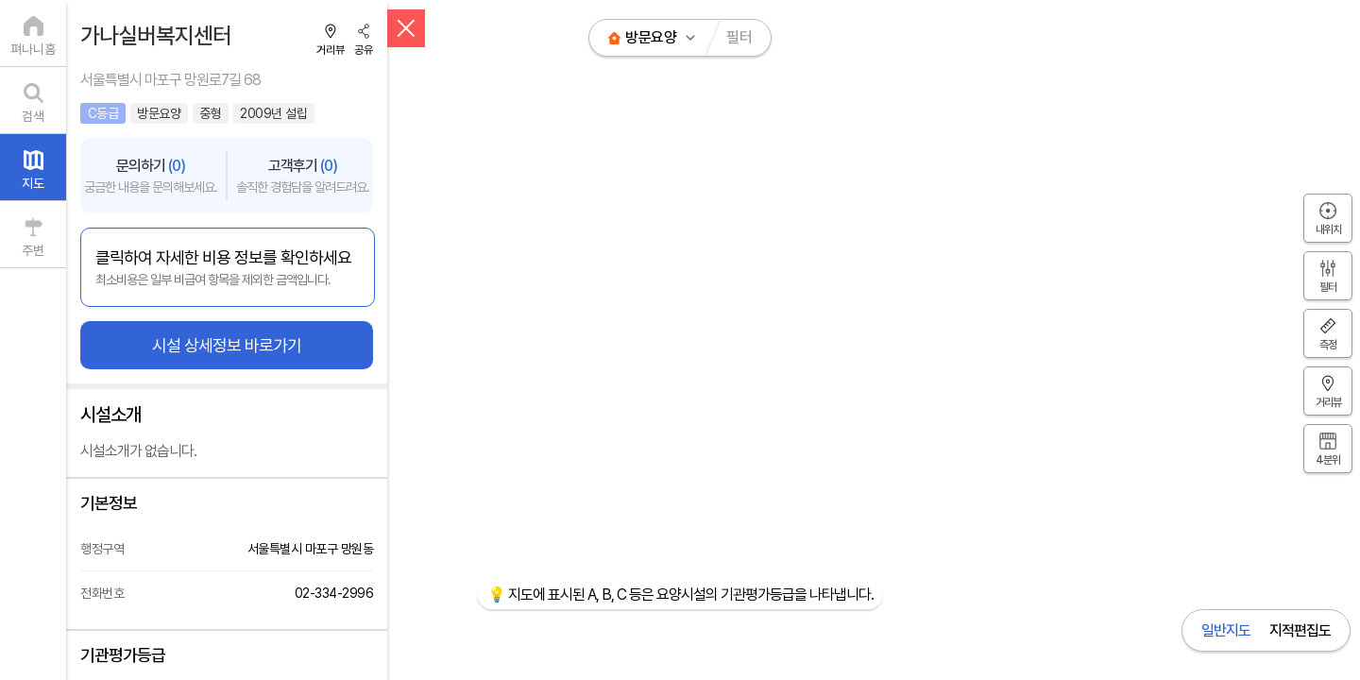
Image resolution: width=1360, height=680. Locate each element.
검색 (33, 116)
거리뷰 (330, 50)
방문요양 (650, 37)
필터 (739, 37)
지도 (33, 183)
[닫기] (406, 28)
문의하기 (150, 176)
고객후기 (302, 176)
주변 (33, 250)
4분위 (1328, 460)
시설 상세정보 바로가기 (226, 345)
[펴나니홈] (33, 33)
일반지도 (1225, 630)
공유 (363, 50)
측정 (1327, 344)
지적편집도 (1300, 630)
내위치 (1328, 229)
